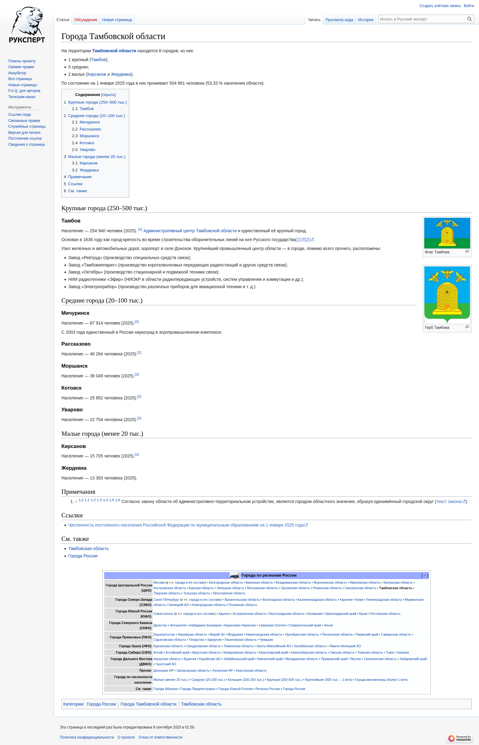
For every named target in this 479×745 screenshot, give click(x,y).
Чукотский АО (165, 664)
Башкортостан (164, 634)
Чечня (328, 625)
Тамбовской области (114, 50)
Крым (363, 613)
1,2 (93, 500)
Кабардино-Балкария (205, 625)
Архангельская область (242, 599)
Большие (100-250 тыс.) (246, 679)
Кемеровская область (240, 652)
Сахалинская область (380, 659)
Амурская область (167, 659)
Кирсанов (96, 74)
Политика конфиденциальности (87, 737)
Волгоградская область (287, 613)
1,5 (111, 500)
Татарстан (196, 639)
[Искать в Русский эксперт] (426, 19)
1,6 (117, 500)
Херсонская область (251, 670)
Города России (82, 555)
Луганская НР (222, 670)
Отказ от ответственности (160, 737)
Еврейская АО (210, 659)
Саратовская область (170, 639)
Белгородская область (226, 582)
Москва (159, 582)
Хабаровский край (413, 659)
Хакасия (403, 652)
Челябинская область (310, 646)
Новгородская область (209, 605)
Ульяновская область (241, 639)
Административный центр (169, 230)
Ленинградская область (384, 599)
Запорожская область (193, 670)
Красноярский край (273, 652)
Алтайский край (177, 652)
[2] (307, 239)
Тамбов (98, 59)
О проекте (126, 737)
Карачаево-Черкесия (240, 625)
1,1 (87, 500)
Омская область (342, 652)
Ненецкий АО (179, 605)
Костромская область (170, 588)
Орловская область (295, 588)
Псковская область (243, 605)
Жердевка (121, 74)
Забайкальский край (239, 659)
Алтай (158, 652)
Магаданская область (301, 659)
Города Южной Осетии (235, 689)
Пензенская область (337, 634)
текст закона (449, 501)
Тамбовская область (88, 548)
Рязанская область (327, 588)
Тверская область (167, 593)
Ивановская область (365, 582)
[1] (140, 229)
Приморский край (334, 659)
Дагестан (160, 625)
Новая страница (117, 19)
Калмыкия (315, 613)
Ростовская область (385, 613)
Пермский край (367, 634)
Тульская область (196, 593)
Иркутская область (206, 652)
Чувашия (266, 639)
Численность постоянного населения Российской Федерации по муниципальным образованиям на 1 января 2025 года (186, 525)
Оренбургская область (302, 634)
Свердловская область (203, 646)
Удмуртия (214, 639)
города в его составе (204, 599)
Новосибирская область (309, 652)
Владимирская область (293, 582)
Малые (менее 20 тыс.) (171, 679)
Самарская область (396, 634)
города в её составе (190, 582)
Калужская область (397, 582)
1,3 (99, 500)
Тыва (389, 652)
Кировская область (192, 634)
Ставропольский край (304, 625)
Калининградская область (317, 599)
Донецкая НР (164, 670)
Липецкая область (230, 588)
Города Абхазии (165, 689)
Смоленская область (360, 588)
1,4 (105, 500)
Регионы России (267, 689)
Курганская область (168, 646)
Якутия (355, 659)
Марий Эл (217, 634)
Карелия (346, 599)
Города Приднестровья (198, 689)
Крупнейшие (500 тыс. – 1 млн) (328, 679)
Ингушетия (178, 625)
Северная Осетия (272, 625)
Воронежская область (330, 582)
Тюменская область (238, 646)
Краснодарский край (341, 613)
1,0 (81, 500)
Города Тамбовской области (149, 704)
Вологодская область (279, 599)
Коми (359, 599)
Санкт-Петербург (166, 599)
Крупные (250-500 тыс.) (284, 679)
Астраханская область (250, 613)
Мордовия (235, 634)
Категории (73, 704)
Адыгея (224, 613)
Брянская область (259, 582)
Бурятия (190, 659)
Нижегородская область (264, 634)
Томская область (370, 652)
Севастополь (163, 613)
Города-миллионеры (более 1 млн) (381, 679)
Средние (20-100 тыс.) (208, 679)
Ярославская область (229, 593)
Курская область (201, 588)
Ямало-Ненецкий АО (345, 646)
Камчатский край (270, 659)
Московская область (262, 588)
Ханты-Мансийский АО (273, 646)
